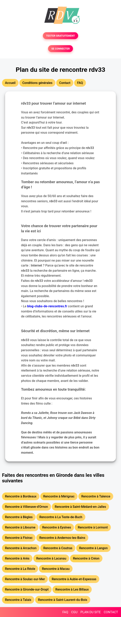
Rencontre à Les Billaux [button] (72, 589)
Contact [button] (64, 83)
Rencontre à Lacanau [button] (51, 558)
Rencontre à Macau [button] (55, 569)
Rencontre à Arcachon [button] (20, 548)
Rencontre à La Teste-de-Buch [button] (60, 517)
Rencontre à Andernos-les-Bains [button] (62, 538)
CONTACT (111, 612)
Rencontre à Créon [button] (86, 558)
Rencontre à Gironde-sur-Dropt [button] (27, 589)
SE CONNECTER (60, 48)
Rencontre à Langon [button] (93, 548)
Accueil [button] (10, 83)
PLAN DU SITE (91, 612)
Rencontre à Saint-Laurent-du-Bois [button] (62, 600)
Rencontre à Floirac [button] (18, 538)
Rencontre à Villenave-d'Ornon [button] (26, 507)
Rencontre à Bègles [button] (19, 517)
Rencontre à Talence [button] (95, 496)
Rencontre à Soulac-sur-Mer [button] (25, 579)
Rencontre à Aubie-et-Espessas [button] (74, 579)
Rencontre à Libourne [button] (20, 527)
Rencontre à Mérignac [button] (59, 496)
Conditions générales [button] (37, 83)
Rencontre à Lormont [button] (93, 527)
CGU (74, 612)
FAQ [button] (80, 83)
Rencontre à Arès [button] (17, 558)
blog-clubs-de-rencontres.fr (47, 306)
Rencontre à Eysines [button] (56, 527)
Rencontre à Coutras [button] (57, 548)
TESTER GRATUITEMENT (60, 35)
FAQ (65, 612)
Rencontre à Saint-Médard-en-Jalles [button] (80, 507)
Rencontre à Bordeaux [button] (20, 496)
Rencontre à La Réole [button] (20, 569)
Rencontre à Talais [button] (18, 600)
